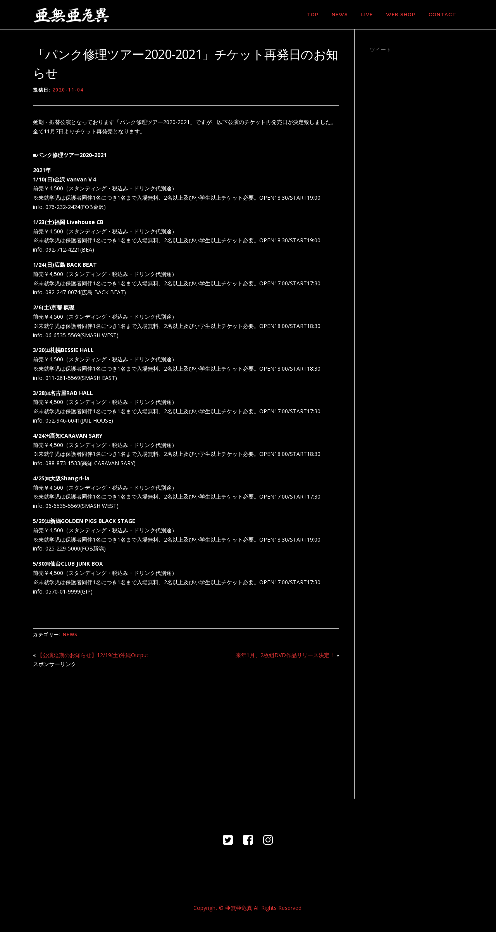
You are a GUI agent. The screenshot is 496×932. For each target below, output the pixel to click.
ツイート (380, 49)
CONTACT (442, 14)
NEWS (340, 14)
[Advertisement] (186, 729)
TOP (313, 14)
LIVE (367, 14)
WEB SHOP (400, 14)
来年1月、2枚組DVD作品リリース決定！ (285, 655)
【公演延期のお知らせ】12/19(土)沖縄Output (92, 655)
